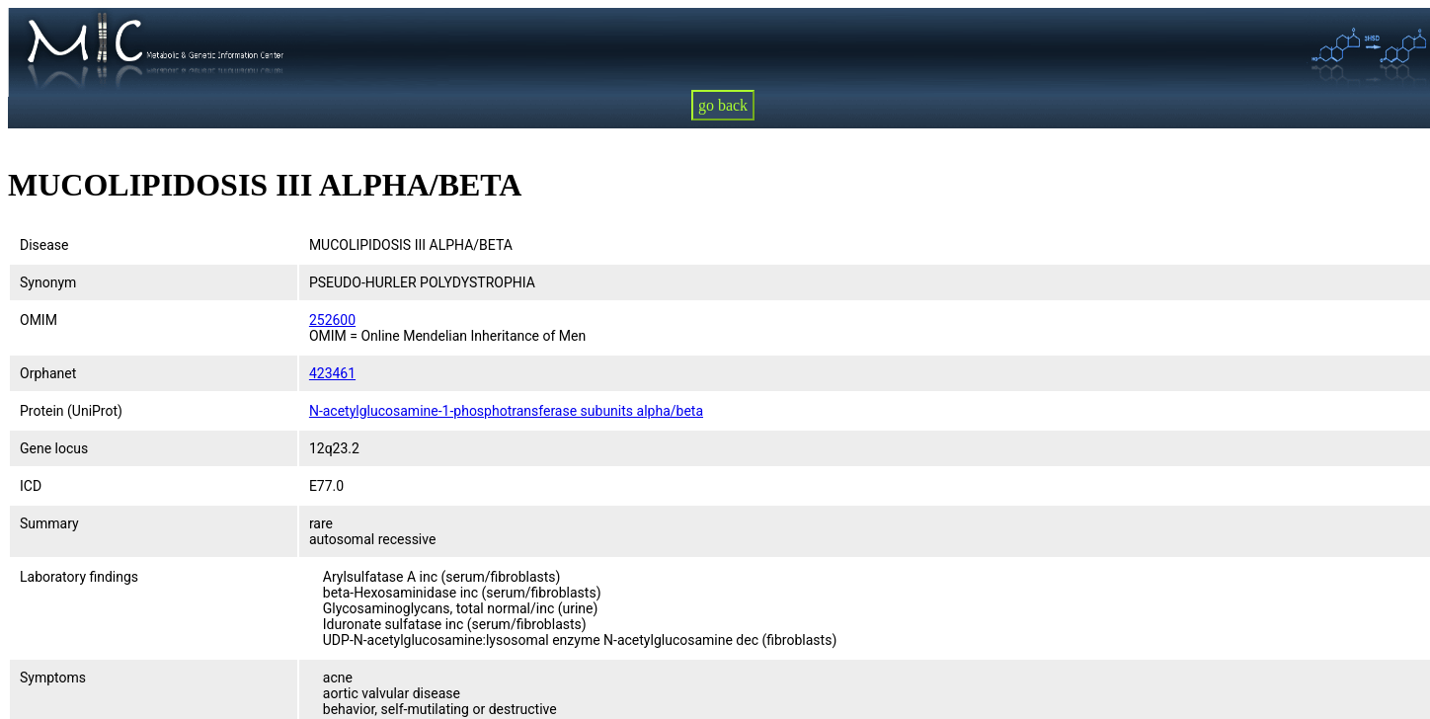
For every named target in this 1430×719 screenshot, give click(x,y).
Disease (44, 245)
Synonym (48, 282)
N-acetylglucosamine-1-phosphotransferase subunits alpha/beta (506, 411)
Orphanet (48, 373)
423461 (332, 373)
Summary (49, 523)
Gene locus (54, 448)
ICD (30, 486)
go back (723, 105)
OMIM (38, 320)
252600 (332, 320)
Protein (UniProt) (71, 411)
